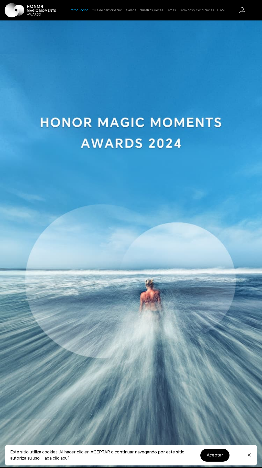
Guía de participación (107, 10)
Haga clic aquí (55, 458)
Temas (171, 10)
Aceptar (215, 455)
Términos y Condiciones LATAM (202, 10)
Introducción (79, 10)
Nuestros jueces (151, 10)
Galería (131, 10)
